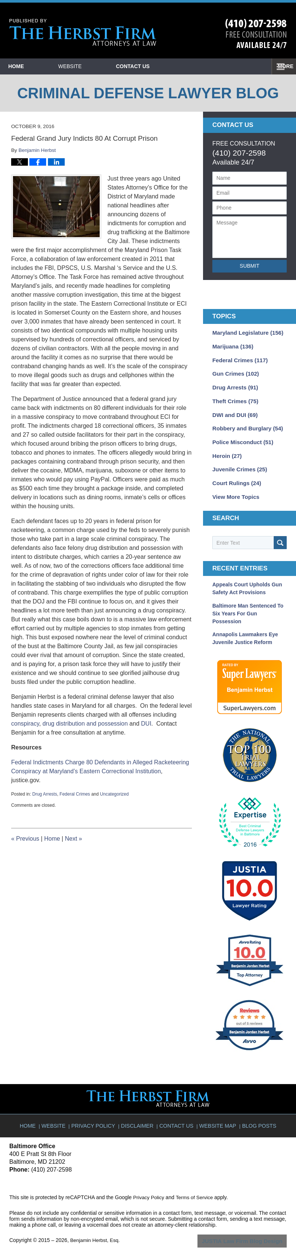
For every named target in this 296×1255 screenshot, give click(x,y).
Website (105, 66)
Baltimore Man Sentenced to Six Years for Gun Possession (247, 605)
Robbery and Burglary (245, 424)
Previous (25, 838)
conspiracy (25, 723)
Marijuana (231, 345)
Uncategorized (114, 794)
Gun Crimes (233, 372)
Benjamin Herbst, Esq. (96, 1230)
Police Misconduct (240, 437)
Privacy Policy (96, 1112)
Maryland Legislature (245, 332)
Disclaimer (138, 1112)
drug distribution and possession (85, 723)
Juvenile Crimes (237, 463)
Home (34, 66)
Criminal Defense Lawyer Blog (83, 32)
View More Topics (234, 489)
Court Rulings (234, 476)
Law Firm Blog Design (251, 1231)
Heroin (225, 450)
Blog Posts (256, 1112)
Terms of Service (196, 1187)
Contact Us (186, 66)
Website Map (217, 1112)
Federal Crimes (74, 794)
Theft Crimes (233, 398)
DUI (146, 723)
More (280, 66)
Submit (250, 266)
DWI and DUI (233, 411)
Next (73, 838)
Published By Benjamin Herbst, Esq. (256, 33)
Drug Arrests (44, 794)
